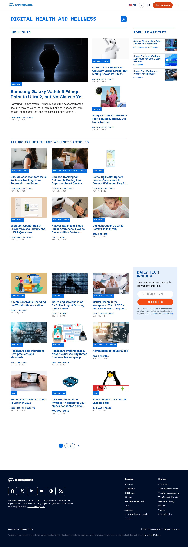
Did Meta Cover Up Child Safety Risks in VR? (108, 227)
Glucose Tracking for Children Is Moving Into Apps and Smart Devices (67, 180)
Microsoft (138, 65)
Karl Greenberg (60, 362)
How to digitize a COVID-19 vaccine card (109, 401)
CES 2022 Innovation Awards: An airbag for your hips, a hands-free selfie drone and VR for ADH (68, 403)
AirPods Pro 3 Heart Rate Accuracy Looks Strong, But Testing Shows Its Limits (109, 71)
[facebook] (12, 491)
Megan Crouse (100, 234)
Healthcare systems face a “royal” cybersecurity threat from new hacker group (69, 354)
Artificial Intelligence (145, 47)
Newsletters (129, 488)
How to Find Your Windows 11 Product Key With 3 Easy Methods (146, 59)
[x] (22, 491)
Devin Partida (19, 362)
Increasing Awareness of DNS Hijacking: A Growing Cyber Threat (68, 305)
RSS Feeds (129, 493)
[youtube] (41, 491)
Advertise (128, 510)
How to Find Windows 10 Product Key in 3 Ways (145, 72)
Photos (161, 506)
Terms (155, 314)
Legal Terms (13, 529)
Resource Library (166, 501)
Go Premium (163, 5)
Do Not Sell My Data (36, 506)
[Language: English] (132, 5)
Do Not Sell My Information (136, 514)
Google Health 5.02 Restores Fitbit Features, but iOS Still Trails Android (110, 119)
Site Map (128, 497)
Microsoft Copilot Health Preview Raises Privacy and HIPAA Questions (28, 229)
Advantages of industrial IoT (110, 350)
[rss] (61, 491)
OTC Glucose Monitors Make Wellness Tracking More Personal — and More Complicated (29, 180)
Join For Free (155, 302)
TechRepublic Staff (22, 117)
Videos (161, 510)
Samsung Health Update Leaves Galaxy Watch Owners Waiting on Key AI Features (109, 180)
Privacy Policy (167, 314)
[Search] (148, 5)
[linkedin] (32, 491)
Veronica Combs (60, 411)
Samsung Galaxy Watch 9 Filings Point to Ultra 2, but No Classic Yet (47, 94)
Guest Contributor (103, 314)
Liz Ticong (58, 237)
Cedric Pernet (60, 314)
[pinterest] (51, 491)
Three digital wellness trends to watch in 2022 (29, 401)
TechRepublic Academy (169, 493)
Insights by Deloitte (23, 408)
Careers (128, 518)
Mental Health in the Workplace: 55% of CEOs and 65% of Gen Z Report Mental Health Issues (108, 305)
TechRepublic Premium (168, 497)
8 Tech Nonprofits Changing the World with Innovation (28, 304)
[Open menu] (177, 5)
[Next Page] (78, 445)
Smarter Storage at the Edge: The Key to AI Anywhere (147, 42)
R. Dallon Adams (102, 408)
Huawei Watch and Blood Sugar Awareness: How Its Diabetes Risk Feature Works (68, 229)
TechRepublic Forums (168, 488)
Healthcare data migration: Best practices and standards (27, 354)
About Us (128, 484)
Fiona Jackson (19, 310)
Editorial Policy (165, 514)
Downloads (163, 484)
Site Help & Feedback (134, 501)
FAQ (126, 506)
